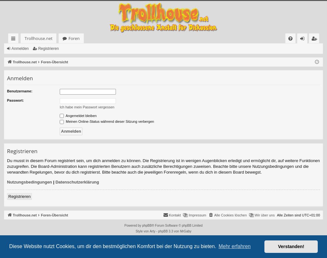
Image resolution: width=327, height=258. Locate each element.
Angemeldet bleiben (78, 116)
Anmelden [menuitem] (304, 39)
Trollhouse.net (26, 38)
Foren (61, 38)
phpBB (147, 225)
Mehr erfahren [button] (234, 246)
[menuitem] (205, 38)
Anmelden (20, 48)
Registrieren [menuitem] (315, 39)
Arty (153, 231)
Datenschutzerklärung (77, 182)
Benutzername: (19, 91)
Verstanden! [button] (291, 246)
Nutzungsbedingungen (29, 182)
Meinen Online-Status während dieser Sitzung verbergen (107, 121)
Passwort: (15, 100)
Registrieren (48, 48)
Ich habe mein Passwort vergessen (87, 107)
